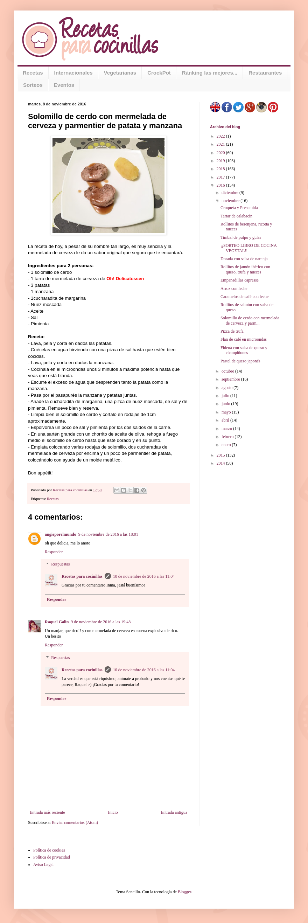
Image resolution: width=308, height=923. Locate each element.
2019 (221, 160)
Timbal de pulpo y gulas (240, 237)
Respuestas (60, 564)
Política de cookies (49, 850)
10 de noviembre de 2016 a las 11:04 (144, 576)
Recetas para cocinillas (82, 576)
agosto (227, 387)
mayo (227, 412)
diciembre (230, 192)
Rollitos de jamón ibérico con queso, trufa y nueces (245, 269)
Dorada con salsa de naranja (244, 258)
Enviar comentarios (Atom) (75, 822)
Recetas (33, 73)
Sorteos (33, 85)
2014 (221, 463)
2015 (221, 455)
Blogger (184, 891)
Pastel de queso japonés (240, 361)
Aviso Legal (43, 864)
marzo (227, 428)
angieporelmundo (60, 534)
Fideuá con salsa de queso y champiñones (243, 350)
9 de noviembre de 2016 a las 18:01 (108, 534)
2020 (221, 152)
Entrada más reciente (47, 812)
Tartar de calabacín (236, 216)
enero (227, 444)
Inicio (113, 812)
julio (226, 395)
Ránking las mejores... (209, 73)
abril (226, 420)
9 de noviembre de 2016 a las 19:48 (101, 621)
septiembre (231, 379)
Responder (54, 551)
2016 (221, 185)
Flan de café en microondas (243, 339)
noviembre (231, 200)
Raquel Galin (57, 621)
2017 (221, 177)
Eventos (64, 85)
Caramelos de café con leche (244, 296)
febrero (228, 436)
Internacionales (73, 73)
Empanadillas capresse (239, 280)
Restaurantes (265, 73)
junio (226, 403)
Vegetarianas (120, 73)
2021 (221, 144)
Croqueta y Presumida (239, 207)
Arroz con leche (233, 288)
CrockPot (159, 73)
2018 (221, 168)
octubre (228, 371)
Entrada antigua (174, 812)
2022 (221, 136)
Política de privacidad (51, 857)
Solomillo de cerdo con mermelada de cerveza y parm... (249, 320)
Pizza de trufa (232, 331)
